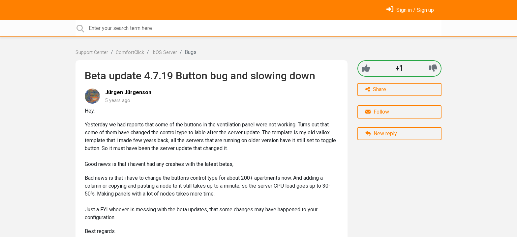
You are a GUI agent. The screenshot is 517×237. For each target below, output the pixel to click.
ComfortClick (130, 52)
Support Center (92, 52)
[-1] (433, 68)
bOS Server (164, 52)
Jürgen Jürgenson (128, 92)
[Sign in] (410, 10)
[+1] (366, 68)
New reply (381, 133)
